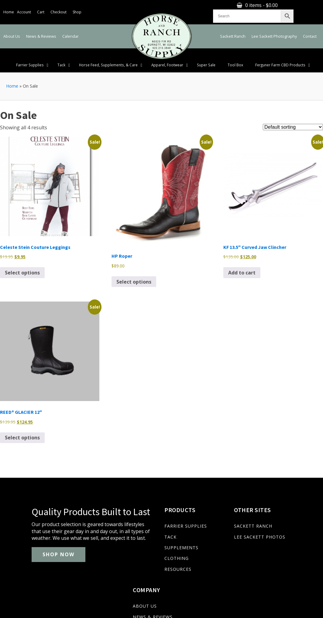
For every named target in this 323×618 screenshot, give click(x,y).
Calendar (70, 28)
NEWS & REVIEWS (284, 529)
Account (24, 8)
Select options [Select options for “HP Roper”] (133, 274)
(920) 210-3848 (23, 593)
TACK (141, 529)
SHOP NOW (33, 564)
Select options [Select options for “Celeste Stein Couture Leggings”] (22, 265)
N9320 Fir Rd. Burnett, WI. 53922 (137, 593)
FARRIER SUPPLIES (156, 518)
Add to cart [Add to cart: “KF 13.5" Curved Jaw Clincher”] (242, 265)
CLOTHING (147, 551)
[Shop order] (293, 120)
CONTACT (275, 551)
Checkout (58, 8)
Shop (77, 8)
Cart (40, 8)
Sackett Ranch (233, 28)
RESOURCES (148, 561)
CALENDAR (276, 540)
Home (8, 8)
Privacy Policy (263, 610)
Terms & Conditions (300, 610)
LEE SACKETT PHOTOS (225, 529)
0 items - (223, 8)
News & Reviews (41, 28)
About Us (11, 28)
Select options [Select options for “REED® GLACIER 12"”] (22, 430)
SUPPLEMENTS (152, 540)
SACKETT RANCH (219, 518)
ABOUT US (276, 518)
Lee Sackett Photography (274, 28)
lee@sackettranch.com (70, 593)
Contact (310, 28)
